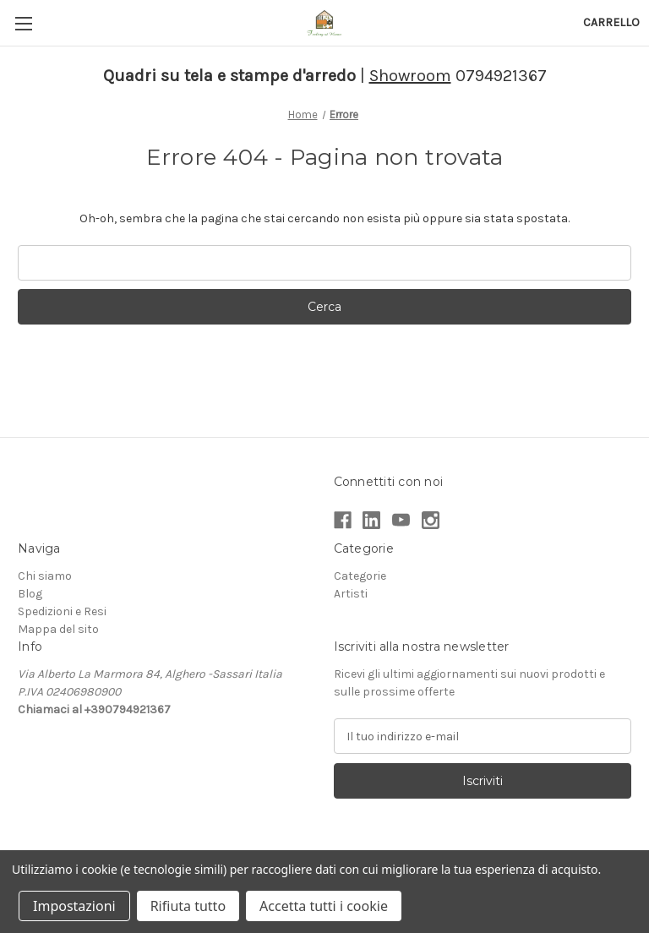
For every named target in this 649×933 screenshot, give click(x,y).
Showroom (410, 75)
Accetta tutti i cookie (323, 906)
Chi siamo (45, 576)
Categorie (360, 576)
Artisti (351, 594)
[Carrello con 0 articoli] (611, 22)
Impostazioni (74, 906)
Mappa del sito (58, 629)
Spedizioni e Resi (62, 611)
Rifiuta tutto (188, 906)
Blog (30, 594)
